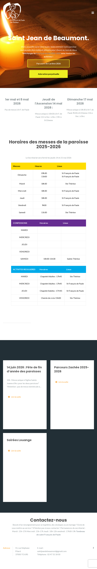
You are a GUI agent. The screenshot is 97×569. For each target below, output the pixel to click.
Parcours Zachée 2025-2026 (71, 369)
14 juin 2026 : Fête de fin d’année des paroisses (24, 369)
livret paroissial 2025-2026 (48, 53)
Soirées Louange (19, 440)
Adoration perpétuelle (48, 74)
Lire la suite (14, 397)
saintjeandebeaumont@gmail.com (52, 551)
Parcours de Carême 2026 (49, 63)
